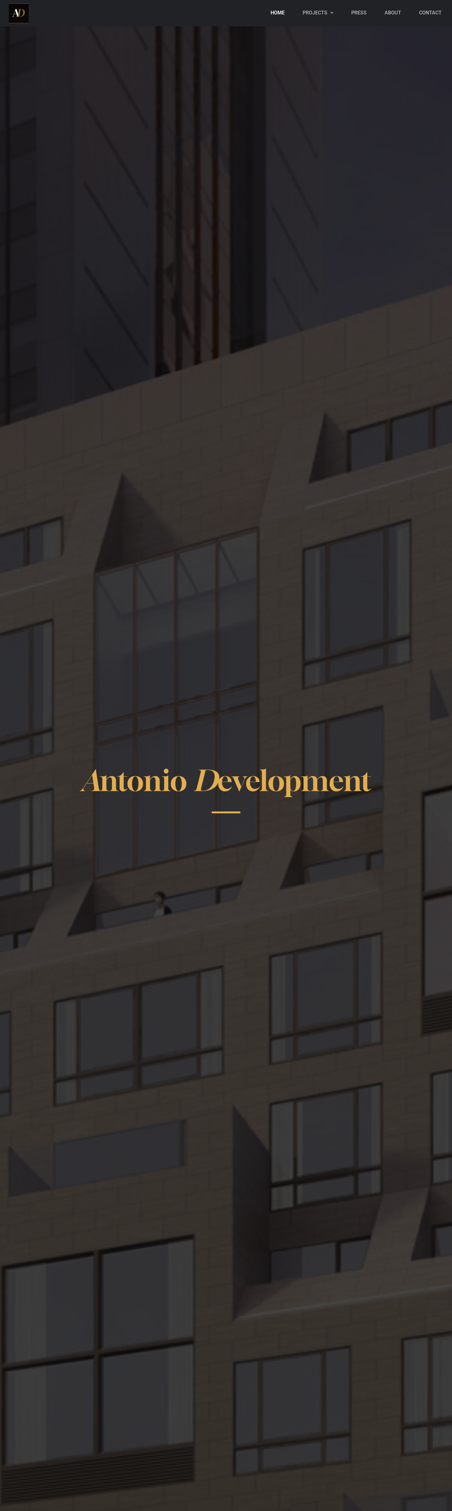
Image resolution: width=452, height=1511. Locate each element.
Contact (430, 13)
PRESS (359, 13)
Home (278, 13)
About (393, 13)
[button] (318, 13)
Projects (318, 13)
